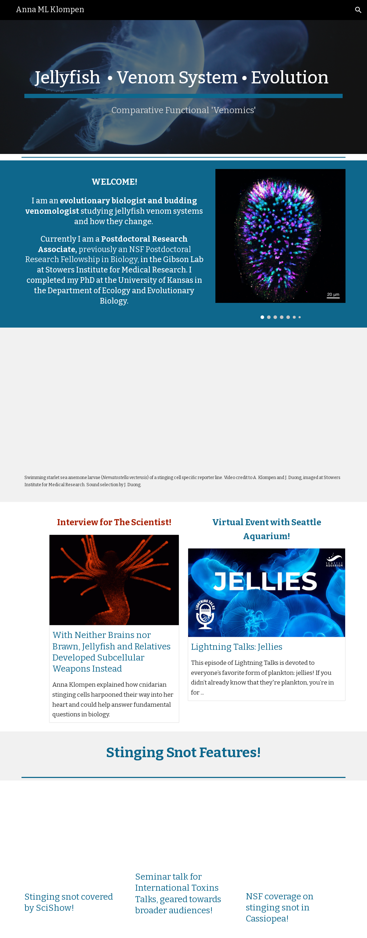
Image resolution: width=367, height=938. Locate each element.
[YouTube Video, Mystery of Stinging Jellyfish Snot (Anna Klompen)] (183, 827)
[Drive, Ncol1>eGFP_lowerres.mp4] (184, 402)
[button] (358, 10)
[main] (184, 87)
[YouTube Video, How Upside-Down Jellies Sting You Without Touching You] (73, 837)
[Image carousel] (280, 244)
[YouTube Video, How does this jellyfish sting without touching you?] (294, 837)
